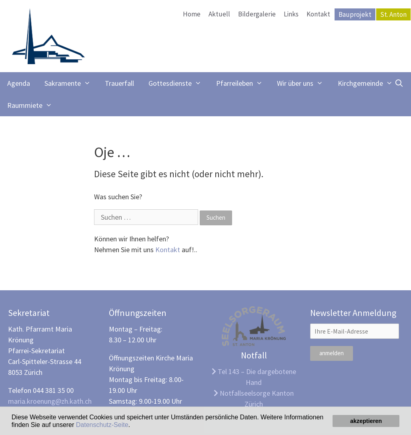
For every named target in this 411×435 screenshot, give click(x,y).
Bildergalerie (257, 14)
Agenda (18, 83)
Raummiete (33, 105)
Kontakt (318, 14)
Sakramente (71, 83)
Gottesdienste (178, 83)
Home (191, 14)
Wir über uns (303, 83)
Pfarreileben (243, 83)
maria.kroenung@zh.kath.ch (50, 401)
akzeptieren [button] (366, 421)
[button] (133, 425)
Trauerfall (119, 83)
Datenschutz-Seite (102, 424)
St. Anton (393, 14)
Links (291, 14)
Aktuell (219, 14)
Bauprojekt (355, 14)
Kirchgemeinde (369, 83)
